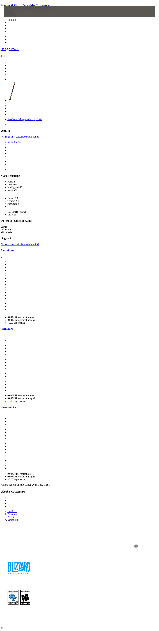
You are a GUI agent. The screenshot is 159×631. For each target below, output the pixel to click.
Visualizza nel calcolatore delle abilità (20, 136)
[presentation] (13, 11)
